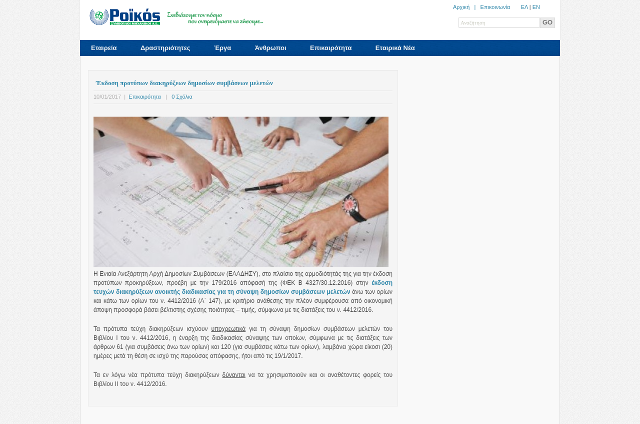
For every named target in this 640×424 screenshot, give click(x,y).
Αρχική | (466, 7)
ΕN (536, 7)
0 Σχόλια (182, 97)
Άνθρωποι (270, 48)
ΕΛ (524, 7)
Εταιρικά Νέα (395, 48)
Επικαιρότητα (331, 48)
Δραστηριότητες (165, 48)
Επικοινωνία (495, 7)
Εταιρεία (104, 48)
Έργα (222, 48)
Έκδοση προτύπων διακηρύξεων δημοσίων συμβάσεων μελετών (184, 83)
